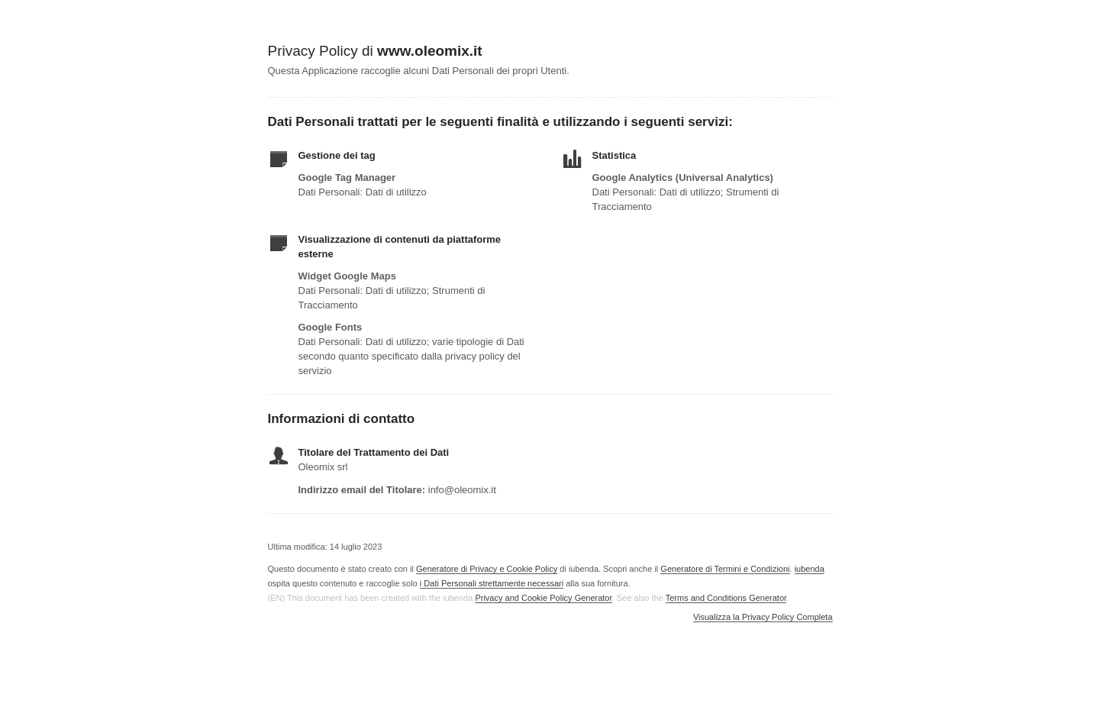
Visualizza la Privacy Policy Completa (763, 617)
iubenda (809, 568)
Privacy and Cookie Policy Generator (543, 597)
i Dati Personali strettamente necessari (491, 583)
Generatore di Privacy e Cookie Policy (486, 568)
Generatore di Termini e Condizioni (724, 568)
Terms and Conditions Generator (726, 597)
